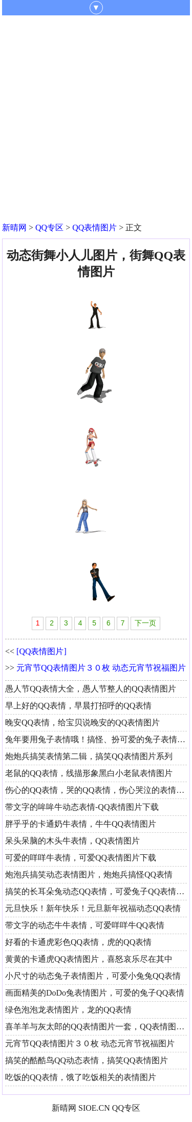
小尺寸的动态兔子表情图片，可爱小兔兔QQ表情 (93, 976)
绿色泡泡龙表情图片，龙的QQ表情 (68, 1009)
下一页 (145, 623)
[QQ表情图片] (41, 651)
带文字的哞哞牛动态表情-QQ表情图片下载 (82, 807)
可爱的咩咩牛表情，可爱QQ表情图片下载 (80, 857)
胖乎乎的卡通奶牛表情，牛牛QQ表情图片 (80, 823)
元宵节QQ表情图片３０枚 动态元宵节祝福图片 (101, 667)
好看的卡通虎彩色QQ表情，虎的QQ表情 (78, 942)
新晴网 (14, 227)
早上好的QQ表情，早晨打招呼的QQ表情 (78, 705)
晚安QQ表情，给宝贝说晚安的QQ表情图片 (82, 722)
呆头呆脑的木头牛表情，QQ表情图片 (72, 840)
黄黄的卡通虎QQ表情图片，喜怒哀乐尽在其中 (89, 959)
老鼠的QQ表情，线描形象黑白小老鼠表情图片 (89, 773)
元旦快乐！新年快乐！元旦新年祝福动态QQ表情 (93, 908)
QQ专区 (49, 227)
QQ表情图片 (94, 227)
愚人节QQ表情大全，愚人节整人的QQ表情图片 (90, 688)
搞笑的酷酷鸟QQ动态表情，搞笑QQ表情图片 (86, 1060)
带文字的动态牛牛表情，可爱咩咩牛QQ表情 (84, 925)
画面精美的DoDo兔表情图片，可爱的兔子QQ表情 (94, 992)
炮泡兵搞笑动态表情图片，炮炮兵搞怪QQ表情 (89, 874)
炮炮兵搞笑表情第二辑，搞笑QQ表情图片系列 (89, 756)
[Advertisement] (96, 116)
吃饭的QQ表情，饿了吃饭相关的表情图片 (80, 1077)
